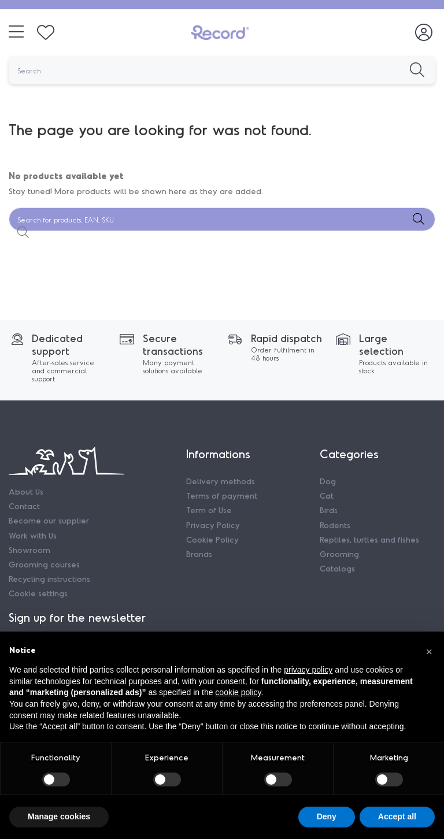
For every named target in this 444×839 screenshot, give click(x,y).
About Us (26, 491)
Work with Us (33, 535)
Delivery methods (220, 481)
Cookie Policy (212, 539)
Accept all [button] (397, 816)
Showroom (29, 550)
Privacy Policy (213, 525)
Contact (24, 506)
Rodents (335, 525)
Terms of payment (221, 495)
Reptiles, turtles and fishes (369, 539)
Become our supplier (49, 520)
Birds (329, 510)
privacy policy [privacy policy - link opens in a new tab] (308, 669)
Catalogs (337, 568)
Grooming (339, 554)
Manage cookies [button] (59, 816)
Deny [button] (326, 816)
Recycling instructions (49, 579)
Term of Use (209, 510)
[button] (429, 650)
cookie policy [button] (238, 692)
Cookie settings (38, 593)
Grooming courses (44, 564)
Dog (328, 481)
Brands (199, 554)
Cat (327, 495)
